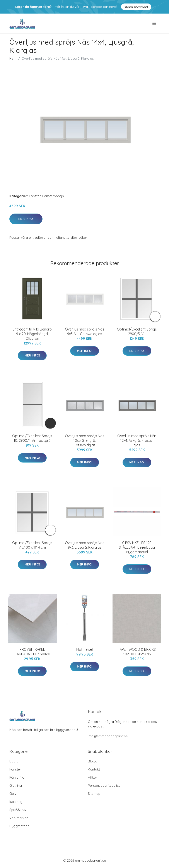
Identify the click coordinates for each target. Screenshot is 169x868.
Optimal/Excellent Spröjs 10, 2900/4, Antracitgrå (32, 438)
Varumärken (18, 818)
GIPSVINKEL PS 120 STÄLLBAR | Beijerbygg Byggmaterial (137, 547)
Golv (12, 793)
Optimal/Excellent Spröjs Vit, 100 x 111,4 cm (32, 545)
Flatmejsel (84, 649)
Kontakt (94, 769)
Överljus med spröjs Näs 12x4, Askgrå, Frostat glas (137, 440)
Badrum (15, 761)
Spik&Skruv (17, 810)
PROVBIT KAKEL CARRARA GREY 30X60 (32, 651)
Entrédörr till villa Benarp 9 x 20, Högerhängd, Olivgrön (32, 334)
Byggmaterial (19, 826)
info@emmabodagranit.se (108, 736)
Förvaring (16, 777)
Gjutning (15, 785)
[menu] (155, 23)
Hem (12, 58)
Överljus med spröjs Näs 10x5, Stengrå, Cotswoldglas (84, 440)
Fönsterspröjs (53, 196)
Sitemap (94, 793)
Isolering (15, 802)
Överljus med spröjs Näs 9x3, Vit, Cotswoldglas (84, 331)
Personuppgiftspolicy (104, 785)
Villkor (92, 777)
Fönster (35, 196)
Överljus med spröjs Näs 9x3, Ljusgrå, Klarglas (84, 545)
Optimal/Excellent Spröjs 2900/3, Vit (137, 331)
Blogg (92, 761)
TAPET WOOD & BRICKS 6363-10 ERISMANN (137, 651)
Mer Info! (26, 219)
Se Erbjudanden (136, 6)
